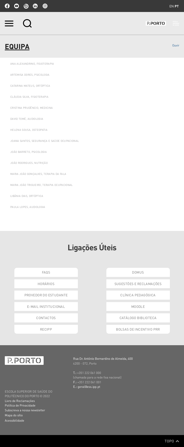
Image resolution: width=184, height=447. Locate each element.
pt (177, 6)
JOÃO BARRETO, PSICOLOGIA (28, 152)
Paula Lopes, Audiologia (27, 207)
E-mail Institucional (46, 306)
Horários (46, 283)
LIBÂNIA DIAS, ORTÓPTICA (26, 196)
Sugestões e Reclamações (138, 283)
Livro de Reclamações (20, 401)
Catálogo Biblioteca (138, 317)
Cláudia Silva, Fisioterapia (29, 96)
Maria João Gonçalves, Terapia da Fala (38, 174)
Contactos (46, 317)
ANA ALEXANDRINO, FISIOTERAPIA (32, 63)
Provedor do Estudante (46, 295)
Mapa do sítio (14, 415)
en (171, 6)
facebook (7, 6)
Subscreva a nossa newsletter (25, 410)
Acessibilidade (14, 420)
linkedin (35, 6)
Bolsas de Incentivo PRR (138, 329)
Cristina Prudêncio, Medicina (31, 107)
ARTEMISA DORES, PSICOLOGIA (30, 74)
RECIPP (46, 329)
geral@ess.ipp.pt (89, 386)
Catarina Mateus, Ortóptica (30, 85)
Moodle (138, 306)
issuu (25, 6)
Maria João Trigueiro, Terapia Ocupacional (41, 185)
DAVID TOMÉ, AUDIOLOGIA (26, 118)
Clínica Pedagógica (138, 295)
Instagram (44, 6)
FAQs (46, 272)
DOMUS (138, 272)
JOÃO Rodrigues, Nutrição (29, 163)
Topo (172, 441)
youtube (16, 6)
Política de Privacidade (20, 405)
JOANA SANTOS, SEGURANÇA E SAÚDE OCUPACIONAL (44, 141)
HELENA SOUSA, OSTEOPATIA (28, 130)
